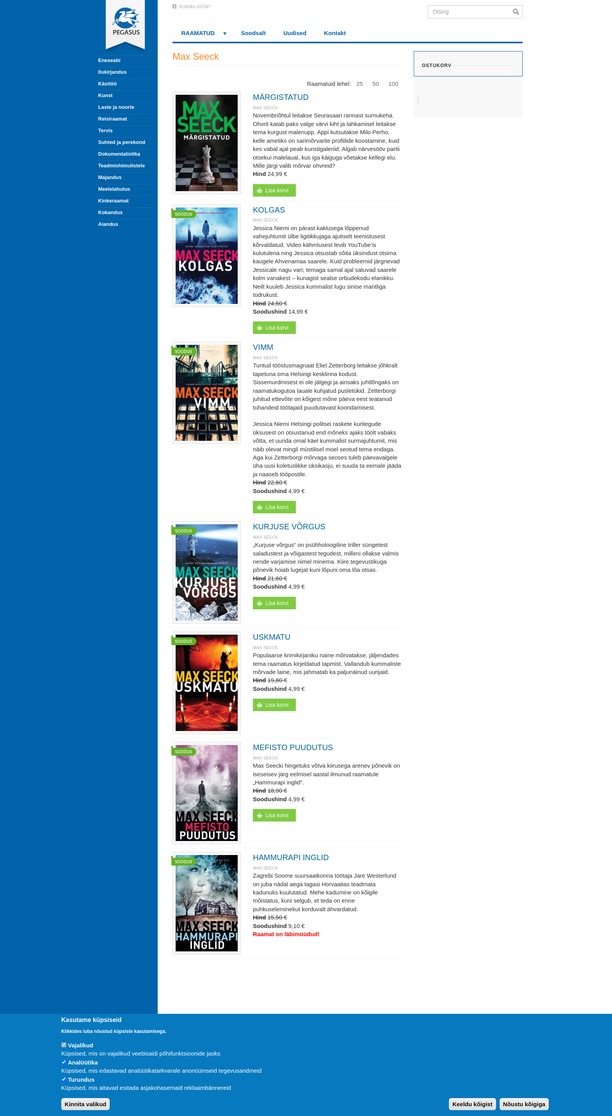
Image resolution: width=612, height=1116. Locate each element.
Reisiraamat (112, 119)
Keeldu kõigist (472, 1104)
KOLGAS (269, 210)
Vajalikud (80, 1045)
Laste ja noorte (116, 107)
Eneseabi (109, 60)
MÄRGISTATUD (281, 97)
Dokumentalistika (119, 154)
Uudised (294, 33)
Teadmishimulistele (121, 166)
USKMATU (271, 637)
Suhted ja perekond (122, 142)
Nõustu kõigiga (524, 1104)
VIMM (263, 347)
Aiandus (108, 224)
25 (359, 83)
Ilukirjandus (112, 72)
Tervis (105, 130)
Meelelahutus (114, 189)
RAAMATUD (200, 36)
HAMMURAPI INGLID (291, 857)
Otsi (518, 12)
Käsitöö (107, 84)
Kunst (105, 95)
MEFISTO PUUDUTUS (293, 747)
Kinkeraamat (113, 201)
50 (375, 83)
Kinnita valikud (86, 1104)
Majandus (110, 177)
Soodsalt (253, 33)
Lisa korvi (276, 190)
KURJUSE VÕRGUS (289, 526)
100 (393, 83)
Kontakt (335, 33)
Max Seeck (265, 107)
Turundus (81, 1079)
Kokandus (110, 212)
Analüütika (83, 1062)
